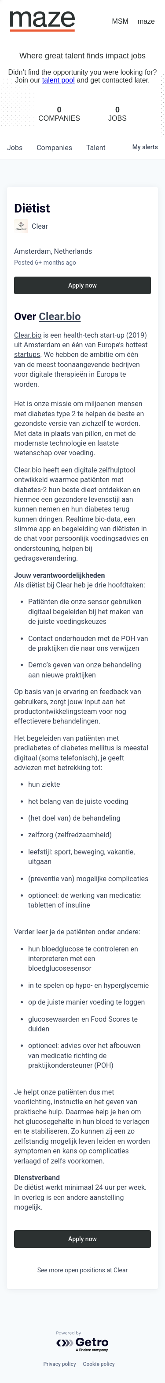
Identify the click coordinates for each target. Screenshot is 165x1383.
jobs (14, 148)
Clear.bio (27, 470)
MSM (120, 21)
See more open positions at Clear (82, 1270)
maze (146, 21)
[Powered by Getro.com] (82, 1342)
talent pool (58, 80)
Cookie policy (99, 1364)
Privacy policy (59, 1364)
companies (54, 148)
